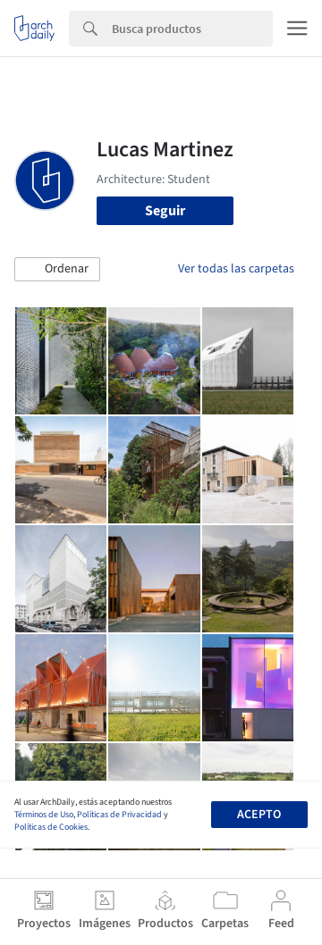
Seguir (165, 211)
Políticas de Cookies (51, 827)
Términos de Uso (43, 814)
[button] (57, 269)
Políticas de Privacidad (119, 814)
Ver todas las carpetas (236, 269)
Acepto (259, 815)
